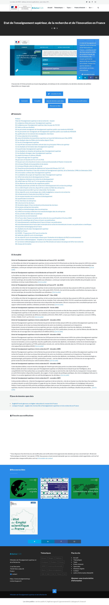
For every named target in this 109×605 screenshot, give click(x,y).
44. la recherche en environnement (26, 216)
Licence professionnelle (55, 566)
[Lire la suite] (42, 282)
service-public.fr (40, 601)
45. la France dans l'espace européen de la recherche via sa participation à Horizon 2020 (43, 218)
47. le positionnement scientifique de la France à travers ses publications (38, 222)
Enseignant (45, 562)
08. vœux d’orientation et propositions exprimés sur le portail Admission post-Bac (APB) (43, 138)
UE (65, 574)
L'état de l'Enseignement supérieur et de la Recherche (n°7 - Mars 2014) (34, 295)
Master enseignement (55, 570)
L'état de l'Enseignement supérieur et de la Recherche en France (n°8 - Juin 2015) (37, 285)
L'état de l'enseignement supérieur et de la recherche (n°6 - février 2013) (35, 307)
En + (91, 7)
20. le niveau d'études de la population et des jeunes (31, 164)
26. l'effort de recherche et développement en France (32, 177)
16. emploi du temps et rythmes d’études (28, 155)
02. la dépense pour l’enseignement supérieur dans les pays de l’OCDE (37, 125)
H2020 (44, 566)
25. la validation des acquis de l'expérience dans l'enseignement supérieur (38, 175)
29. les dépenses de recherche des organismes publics (32, 183)
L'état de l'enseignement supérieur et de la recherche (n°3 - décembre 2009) (36, 349)
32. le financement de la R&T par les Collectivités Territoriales (35, 190)
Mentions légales (78, 568)
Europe (61, 562)
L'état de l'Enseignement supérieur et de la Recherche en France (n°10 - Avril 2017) (37, 260)
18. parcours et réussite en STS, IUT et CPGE (29, 160)
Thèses (59, 574)
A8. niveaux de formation (23, 244)
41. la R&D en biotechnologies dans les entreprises (31, 209)
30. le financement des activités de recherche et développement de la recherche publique (43, 185)
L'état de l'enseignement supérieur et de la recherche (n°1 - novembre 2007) (36, 378)
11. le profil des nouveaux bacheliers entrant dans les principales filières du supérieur (42, 144)
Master (44, 570)
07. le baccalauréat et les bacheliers (26, 136)
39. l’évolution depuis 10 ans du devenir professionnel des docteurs (36, 205)
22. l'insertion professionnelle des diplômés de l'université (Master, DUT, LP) (39, 168)
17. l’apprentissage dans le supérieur (26, 157)
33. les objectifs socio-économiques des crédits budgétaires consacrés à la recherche (42, 192)
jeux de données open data (55, 101)
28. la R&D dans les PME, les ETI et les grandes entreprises (34, 181)
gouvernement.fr (65, 601)
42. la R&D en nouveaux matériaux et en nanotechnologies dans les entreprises (40, 211)
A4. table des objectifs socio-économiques (29, 235)
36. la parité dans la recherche (24, 198)
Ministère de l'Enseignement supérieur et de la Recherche (28, 594)
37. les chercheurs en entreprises (25, 201)
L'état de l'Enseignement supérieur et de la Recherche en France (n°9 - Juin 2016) (37, 272)
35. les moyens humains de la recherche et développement (33, 196)
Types (70, 7)
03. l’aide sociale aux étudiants (25, 127)
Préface (17, 118)
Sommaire (24, 101)
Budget (51, 558)
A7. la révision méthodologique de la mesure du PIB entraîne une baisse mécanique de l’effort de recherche (49, 242)
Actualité (37, 101)
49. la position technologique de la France (28, 226)
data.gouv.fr (75, 601)
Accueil (50, 7)
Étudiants (54, 562)
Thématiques (59, 7)
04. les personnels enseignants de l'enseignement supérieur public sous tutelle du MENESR (44, 129)
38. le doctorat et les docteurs (24, 203)
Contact (76, 571)
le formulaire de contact (45, 458)
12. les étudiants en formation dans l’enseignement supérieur (34, 147)
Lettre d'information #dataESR (83, 573)
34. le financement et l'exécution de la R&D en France (32, 194)
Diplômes (59, 558)
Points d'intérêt (81, 7)
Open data (76, 566)
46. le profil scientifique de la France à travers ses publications (35, 220)
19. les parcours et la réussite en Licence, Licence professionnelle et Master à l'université (43, 162)
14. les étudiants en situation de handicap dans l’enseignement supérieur (38, 151)
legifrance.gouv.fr (53, 601)
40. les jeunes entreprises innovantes (27, 207)
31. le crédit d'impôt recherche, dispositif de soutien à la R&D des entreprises (40, 188)
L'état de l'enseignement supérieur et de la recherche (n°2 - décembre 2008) (36, 363)
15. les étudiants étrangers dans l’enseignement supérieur (33, 153)
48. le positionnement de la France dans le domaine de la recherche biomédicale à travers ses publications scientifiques (53, 224)
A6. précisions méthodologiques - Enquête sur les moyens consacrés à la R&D (40, 239)
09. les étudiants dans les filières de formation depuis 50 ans (34, 140)
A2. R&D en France (21, 231)
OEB (43, 574)
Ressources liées (55, 106)
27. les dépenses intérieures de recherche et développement (34, 179)
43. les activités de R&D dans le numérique (28, 213)
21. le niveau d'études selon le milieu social (28, 166)
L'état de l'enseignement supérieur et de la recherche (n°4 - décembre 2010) (36, 334)
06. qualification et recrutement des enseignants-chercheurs (34, 134)
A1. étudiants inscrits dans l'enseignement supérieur (31, 229)
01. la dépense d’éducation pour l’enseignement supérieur (33, 123)
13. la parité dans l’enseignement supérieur (28, 149)
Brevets (44, 558)
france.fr (83, 601)
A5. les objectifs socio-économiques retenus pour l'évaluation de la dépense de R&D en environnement (48, 237)
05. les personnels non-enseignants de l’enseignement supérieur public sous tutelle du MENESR (45, 131)
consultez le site (54, 94)
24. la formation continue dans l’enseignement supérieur (33, 172)
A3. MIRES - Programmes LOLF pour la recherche (31, 233)
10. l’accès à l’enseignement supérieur (27, 142)
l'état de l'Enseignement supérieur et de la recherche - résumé (34, 121)
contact (14, 574)
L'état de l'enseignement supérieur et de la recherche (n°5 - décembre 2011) (36, 320)
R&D (48, 574)
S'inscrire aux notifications (78, 101)
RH (53, 574)
